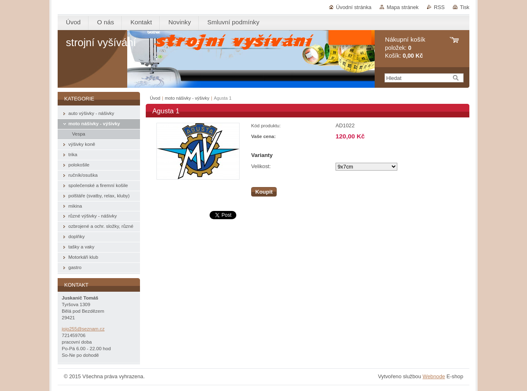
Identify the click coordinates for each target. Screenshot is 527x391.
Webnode (433, 376)
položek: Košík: (405, 47)
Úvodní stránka (353, 7)
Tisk (464, 7)
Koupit (264, 192)
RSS (439, 7)
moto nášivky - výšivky (187, 98)
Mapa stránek (403, 7)
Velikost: (261, 166)
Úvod (155, 98)
